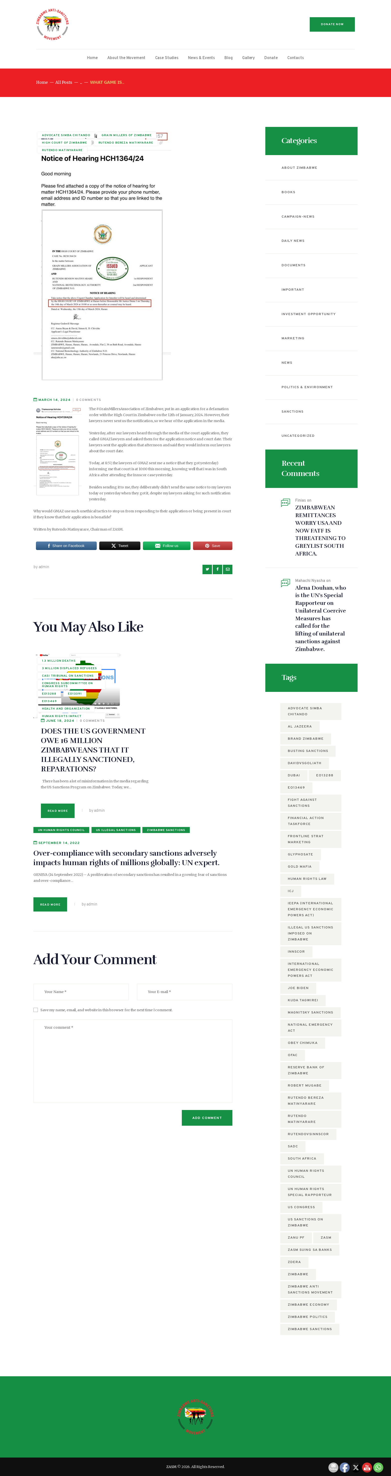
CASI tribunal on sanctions (68, 680)
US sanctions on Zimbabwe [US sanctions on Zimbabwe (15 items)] (305, 1222)
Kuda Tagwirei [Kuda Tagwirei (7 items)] (303, 1000)
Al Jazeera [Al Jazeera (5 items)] (300, 727)
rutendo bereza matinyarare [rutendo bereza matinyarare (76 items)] (306, 1101)
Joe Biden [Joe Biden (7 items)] (298, 988)
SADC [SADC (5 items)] (293, 1146)
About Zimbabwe (299, 168)
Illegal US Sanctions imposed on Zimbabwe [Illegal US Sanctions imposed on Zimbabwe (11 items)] (310, 933)
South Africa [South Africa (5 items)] (302, 1159)
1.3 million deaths (59, 662)
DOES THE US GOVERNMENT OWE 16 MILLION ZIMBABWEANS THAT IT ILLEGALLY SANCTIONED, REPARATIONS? (174, 684)
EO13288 (49, 698)
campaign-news (298, 217)
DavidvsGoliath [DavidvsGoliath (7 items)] (304, 763)
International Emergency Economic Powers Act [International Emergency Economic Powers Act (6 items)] (310, 970)
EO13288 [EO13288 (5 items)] (324, 775)
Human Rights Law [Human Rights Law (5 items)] (307, 879)
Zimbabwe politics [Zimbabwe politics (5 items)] (307, 1317)
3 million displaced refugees (60, 670)
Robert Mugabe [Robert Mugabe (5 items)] (305, 1086)
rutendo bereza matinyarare (125, 143)
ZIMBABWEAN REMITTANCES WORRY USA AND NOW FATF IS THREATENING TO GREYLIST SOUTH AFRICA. (320, 530)
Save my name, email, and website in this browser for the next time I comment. (106, 944)
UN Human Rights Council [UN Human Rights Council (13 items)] (306, 1174)
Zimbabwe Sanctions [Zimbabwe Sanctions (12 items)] (310, 1329)
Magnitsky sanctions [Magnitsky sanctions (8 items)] (310, 1013)
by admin (41, 567)
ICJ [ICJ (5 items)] (291, 891)
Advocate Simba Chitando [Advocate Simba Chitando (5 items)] (305, 711)
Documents (293, 265)
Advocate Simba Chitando (66, 136)
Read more (139, 746)
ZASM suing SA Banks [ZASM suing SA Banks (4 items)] (310, 1250)
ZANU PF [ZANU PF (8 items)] (296, 1238)
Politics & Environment (307, 387)
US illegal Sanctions (116, 765)
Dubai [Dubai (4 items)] (294, 775)
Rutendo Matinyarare (62, 151)
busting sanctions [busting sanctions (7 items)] (308, 751)
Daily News (293, 241)
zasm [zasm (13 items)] (326, 1238)
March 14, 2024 (54, 400)
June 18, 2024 (141, 655)
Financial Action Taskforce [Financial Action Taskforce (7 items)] (306, 821)
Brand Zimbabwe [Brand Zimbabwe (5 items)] (306, 739)
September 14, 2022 (59, 778)
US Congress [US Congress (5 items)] (301, 1207)
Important (293, 290)
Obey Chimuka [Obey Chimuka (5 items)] (303, 1043)
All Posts (63, 82)
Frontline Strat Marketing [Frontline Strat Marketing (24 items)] (306, 839)
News (287, 363)
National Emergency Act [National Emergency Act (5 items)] (310, 1028)
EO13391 (75, 698)
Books (288, 192)
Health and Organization (66, 712)
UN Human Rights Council (61, 765)
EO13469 (49, 705)
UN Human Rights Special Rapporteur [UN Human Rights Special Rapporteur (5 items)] (310, 1192)
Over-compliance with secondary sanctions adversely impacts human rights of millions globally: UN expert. (126, 792)
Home (42, 82)
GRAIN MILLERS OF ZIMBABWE (127, 136)
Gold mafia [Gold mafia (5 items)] (300, 867)
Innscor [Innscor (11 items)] (296, 952)
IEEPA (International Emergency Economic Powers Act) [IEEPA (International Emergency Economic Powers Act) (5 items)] (310, 909)
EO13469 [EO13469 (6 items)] (296, 788)
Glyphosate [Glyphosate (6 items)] (300, 854)
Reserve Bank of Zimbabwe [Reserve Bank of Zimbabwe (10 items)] (306, 1070)
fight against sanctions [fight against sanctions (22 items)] (302, 803)
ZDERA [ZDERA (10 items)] (294, 1262)
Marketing (293, 338)
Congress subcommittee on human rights (67, 688)
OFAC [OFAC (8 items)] (292, 1055)
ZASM (171, 1467)
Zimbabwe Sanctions (166, 765)
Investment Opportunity (309, 314)
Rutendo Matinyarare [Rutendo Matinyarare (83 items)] (302, 1119)
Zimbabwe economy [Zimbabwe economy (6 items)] (308, 1305)
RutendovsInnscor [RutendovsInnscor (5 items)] (308, 1134)
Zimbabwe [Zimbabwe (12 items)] (298, 1274)
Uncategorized (298, 436)
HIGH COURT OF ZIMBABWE (64, 143)
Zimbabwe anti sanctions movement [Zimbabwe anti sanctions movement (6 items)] (310, 1290)
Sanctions (292, 412)
